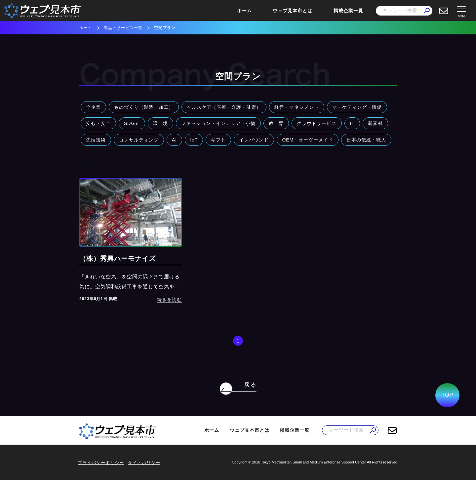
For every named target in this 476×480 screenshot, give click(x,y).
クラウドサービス (317, 123)
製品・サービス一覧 (123, 27)
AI (174, 139)
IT (352, 123)
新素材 (375, 123)
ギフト (218, 139)
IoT (194, 139)
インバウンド (254, 139)
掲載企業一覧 (348, 10)
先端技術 (96, 139)
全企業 (93, 107)
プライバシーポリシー (101, 462)
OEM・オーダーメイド (307, 139)
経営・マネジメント (296, 107)
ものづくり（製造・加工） (144, 107)
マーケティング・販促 (357, 107)
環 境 (160, 123)
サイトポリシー (144, 462)
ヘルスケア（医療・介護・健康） (224, 107)
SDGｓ (132, 123)
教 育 (276, 123)
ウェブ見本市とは (292, 10)
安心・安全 (98, 123)
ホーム (244, 10)
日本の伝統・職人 (366, 139)
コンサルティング (139, 139)
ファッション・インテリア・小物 (218, 123)
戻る (250, 384)
